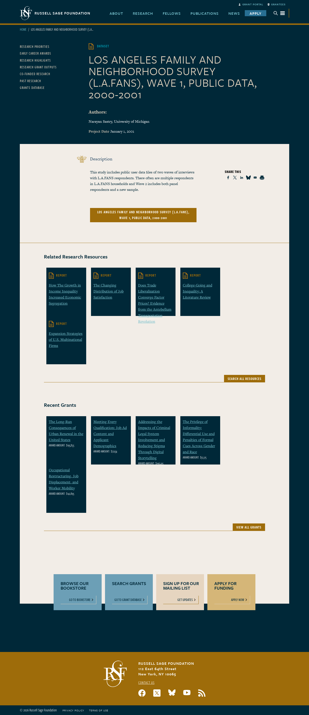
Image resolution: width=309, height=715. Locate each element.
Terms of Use (98, 710)
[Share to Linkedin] (241, 177)
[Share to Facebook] (228, 177)
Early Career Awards (35, 53)
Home (23, 29)
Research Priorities (34, 46)
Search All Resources (244, 378)
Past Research (30, 80)
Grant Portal (252, 4)
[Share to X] (234, 177)
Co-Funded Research (35, 73)
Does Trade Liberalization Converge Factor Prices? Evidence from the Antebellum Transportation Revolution (154, 303)
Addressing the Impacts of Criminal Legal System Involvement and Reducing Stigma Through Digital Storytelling (154, 439)
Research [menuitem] (143, 13)
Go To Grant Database (128, 599)
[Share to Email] (255, 177)
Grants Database (32, 87)
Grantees (278, 4)
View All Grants (248, 527)
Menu (279, 13)
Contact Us (146, 682)
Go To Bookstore (80, 599)
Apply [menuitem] (255, 13)
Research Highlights (35, 60)
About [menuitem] (116, 13)
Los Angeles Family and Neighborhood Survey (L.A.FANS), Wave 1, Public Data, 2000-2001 (143, 214)
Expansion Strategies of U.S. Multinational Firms (66, 339)
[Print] (262, 177)
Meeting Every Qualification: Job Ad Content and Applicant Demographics (110, 433)
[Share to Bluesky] (248, 177)
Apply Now (237, 599)
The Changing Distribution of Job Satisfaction (108, 291)
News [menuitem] (234, 13)
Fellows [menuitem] (172, 13)
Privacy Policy (73, 710)
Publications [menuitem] (204, 13)
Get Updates (185, 599)
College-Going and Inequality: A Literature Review (197, 291)
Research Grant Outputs (38, 67)
